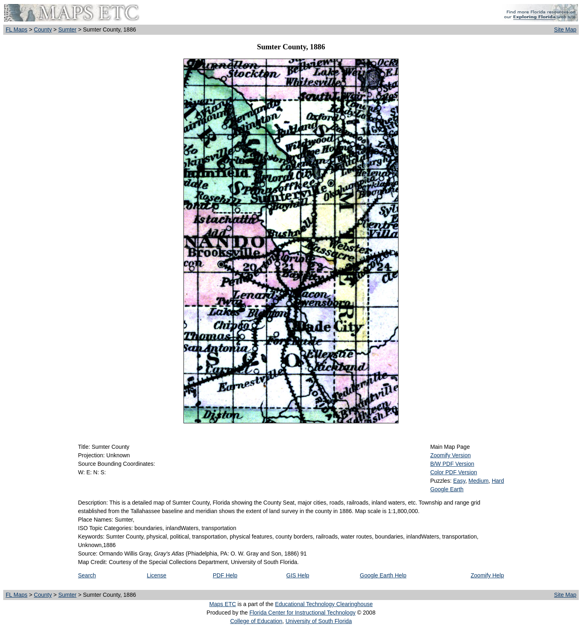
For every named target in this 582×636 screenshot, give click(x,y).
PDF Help (225, 575)
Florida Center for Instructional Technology (302, 612)
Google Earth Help (383, 575)
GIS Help (297, 575)
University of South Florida (318, 621)
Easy (459, 481)
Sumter (67, 29)
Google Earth (447, 489)
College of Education (256, 621)
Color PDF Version (453, 472)
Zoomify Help (487, 575)
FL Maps (16, 29)
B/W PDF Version (452, 464)
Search (87, 575)
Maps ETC (222, 604)
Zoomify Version (450, 455)
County (43, 29)
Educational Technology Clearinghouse (324, 604)
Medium (478, 481)
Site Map (565, 29)
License (156, 575)
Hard (498, 481)
